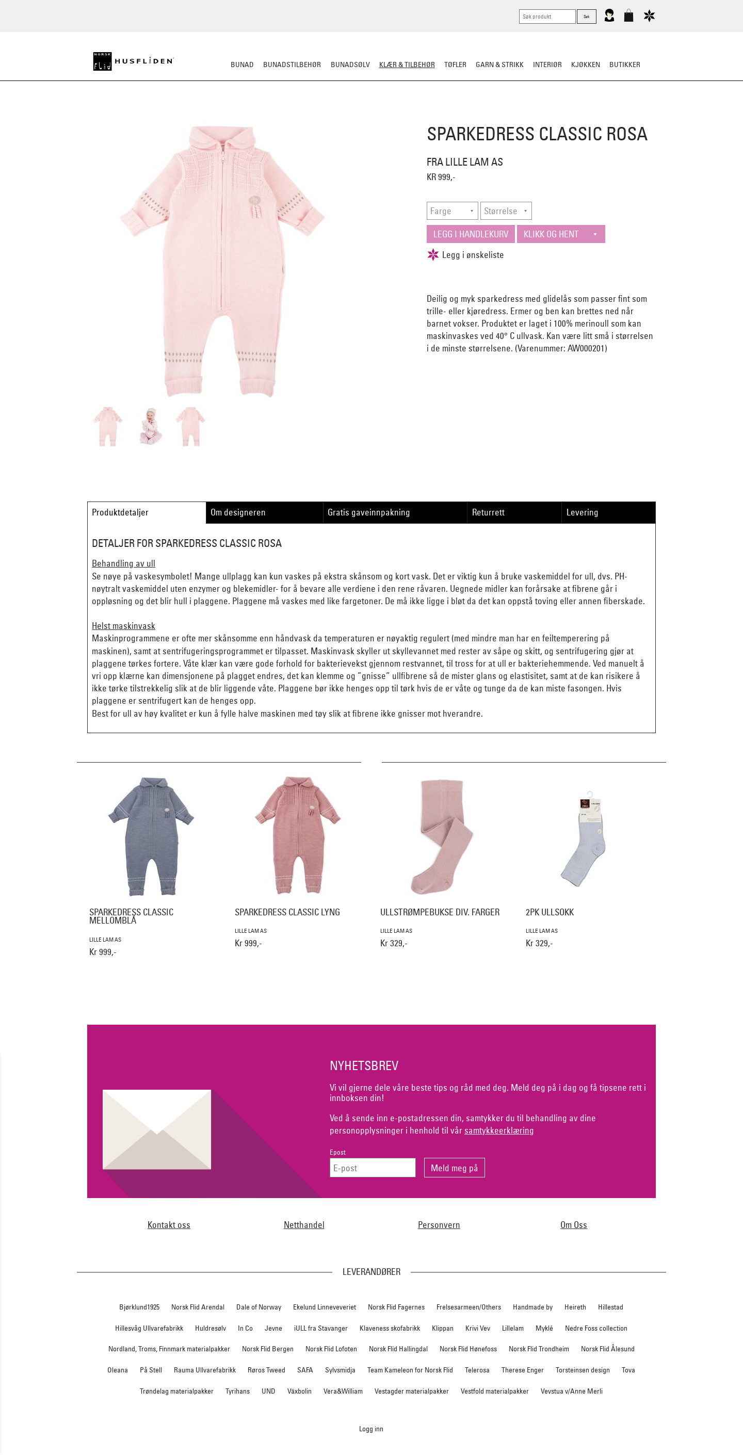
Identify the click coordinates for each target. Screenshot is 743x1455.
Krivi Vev (477, 1328)
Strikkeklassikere (196, 115)
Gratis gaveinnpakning (369, 512)
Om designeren (238, 512)
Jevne (273, 1328)
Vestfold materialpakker (495, 1391)
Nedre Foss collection (596, 1328)
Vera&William (343, 1391)
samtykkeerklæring (499, 1130)
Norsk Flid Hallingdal (398, 1348)
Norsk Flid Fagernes (396, 1307)
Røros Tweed (266, 1370)
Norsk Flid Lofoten (331, 1348)
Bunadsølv (350, 64)
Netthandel (304, 1224)
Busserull (255, 115)
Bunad (242, 64)
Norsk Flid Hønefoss (468, 1348)
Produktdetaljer (120, 512)
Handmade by (533, 1307)
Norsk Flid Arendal (197, 1307)
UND (269, 1391)
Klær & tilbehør (407, 64)
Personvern (439, 1224)
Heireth (575, 1307)
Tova (628, 1370)
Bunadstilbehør (292, 64)
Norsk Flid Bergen (268, 1348)
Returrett (488, 512)
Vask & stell (558, 115)
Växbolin (299, 1391)
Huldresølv (210, 1328)
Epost (338, 1152)
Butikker (624, 64)
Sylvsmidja (340, 1370)
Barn (519, 115)
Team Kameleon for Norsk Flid (410, 1370)
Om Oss (573, 1224)
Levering (583, 512)
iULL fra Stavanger (321, 1328)
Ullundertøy (478, 115)
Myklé (544, 1328)
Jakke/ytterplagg (416, 115)
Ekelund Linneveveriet (324, 1307)
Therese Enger (523, 1370)
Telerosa (477, 1370)
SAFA (305, 1370)
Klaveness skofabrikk (390, 1328)
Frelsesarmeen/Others (469, 1307)
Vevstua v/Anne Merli (572, 1391)
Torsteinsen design (583, 1370)
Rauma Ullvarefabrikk (205, 1370)
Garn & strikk (500, 64)
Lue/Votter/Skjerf (345, 115)
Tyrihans (237, 1391)
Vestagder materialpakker (412, 1391)
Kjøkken (585, 64)
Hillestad (610, 1307)
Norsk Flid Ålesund (608, 1348)
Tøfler (293, 115)
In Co (245, 1328)
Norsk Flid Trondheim (539, 1348)
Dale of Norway (258, 1307)
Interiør (547, 64)
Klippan (443, 1328)
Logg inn (371, 1428)
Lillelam (513, 1328)
